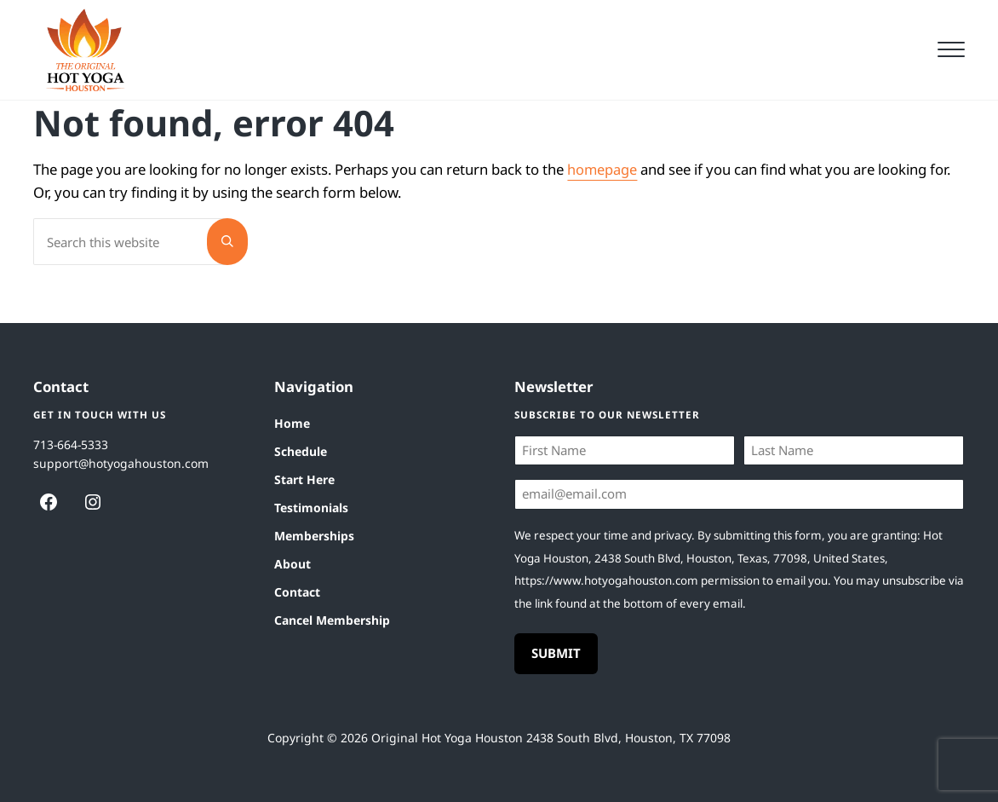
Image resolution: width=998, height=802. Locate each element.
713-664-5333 (71, 442)
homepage (602, 190)
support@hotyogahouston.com (121, 461)
